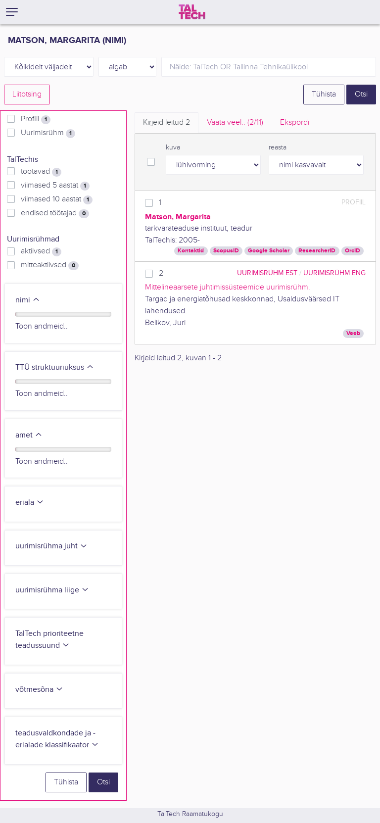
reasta (277, 147)
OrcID (352, 250)
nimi (27, 300)
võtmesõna (39, 689)
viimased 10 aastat (57, 199)
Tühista (324, 94)
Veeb (353, 333)
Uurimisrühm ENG (334, 273)
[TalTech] (192, 12)
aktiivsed (41, 251)
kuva (173, 147)
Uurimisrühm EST (267, 273)
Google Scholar (268, 250)
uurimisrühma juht (51, 546)
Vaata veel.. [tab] (235, 122)
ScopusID (226, 250)
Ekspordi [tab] (294, 122)
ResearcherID (316, 250)
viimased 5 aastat (55, 186)
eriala (29, 502)
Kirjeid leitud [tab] (166, 122)
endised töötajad (55, 213)
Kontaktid (191, 250)
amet (29, 435)
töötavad (41, 172)
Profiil (35, 119)
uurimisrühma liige (52, 590)
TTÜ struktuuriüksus (54, 367)
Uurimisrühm (48, 133)
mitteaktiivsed (50, 265)
